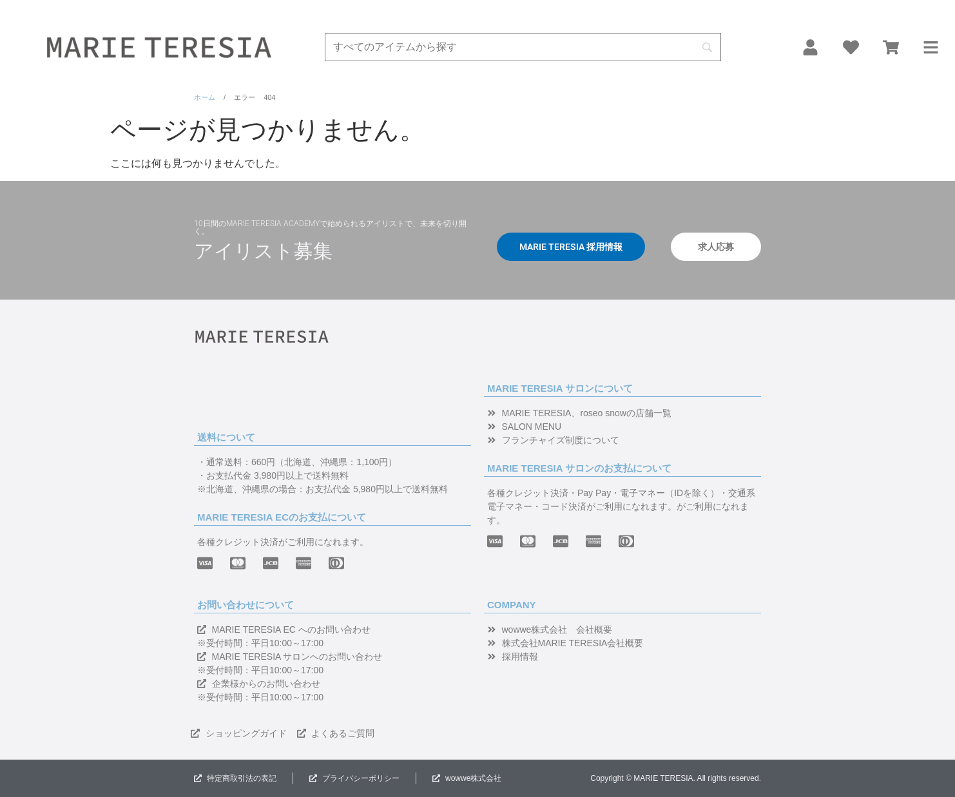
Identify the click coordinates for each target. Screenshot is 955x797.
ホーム (204, 97)
